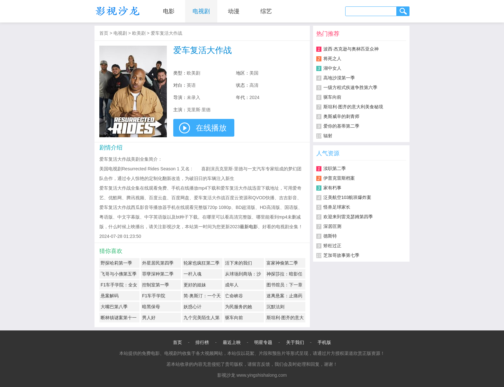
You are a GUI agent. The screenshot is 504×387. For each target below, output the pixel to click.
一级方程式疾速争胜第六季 (350, 87)
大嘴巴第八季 (114, 306)
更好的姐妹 (195, 284)
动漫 (233, 11)
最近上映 (232, 342)
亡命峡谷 (234, 295)
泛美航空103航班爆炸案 (347, 197)
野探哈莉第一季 (116, 263)
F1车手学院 (153, 295)
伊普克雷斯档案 (339, 178)
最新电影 (249, 226)
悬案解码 (110, 295)
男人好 (149, 317)
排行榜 (202, 342)
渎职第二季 (334, 168)
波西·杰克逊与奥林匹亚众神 (351, 48)
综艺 (266, 11)
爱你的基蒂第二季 (341, 126)
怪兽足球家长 (336, 207)
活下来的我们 (238, 263)
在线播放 (211, 127)
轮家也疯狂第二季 (202, 263)
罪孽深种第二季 (158, 273)
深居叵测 (332, 226)
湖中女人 (332, 68)
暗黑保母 (151, 306)
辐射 (327, 135)
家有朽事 (332, 187)
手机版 (324, 342)
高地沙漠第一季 (339, 77)
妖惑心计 (193, 306)
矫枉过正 (332, 245)
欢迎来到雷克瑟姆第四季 (348, 216)
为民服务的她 (238, 306)
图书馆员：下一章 (284, 284)
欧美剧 (139, 33)
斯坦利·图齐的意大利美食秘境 (353, 106)
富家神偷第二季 (282, 263)
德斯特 (330, 236)
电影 (169, 11)
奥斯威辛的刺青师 (341, 116)
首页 (103, 33)
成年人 (232, 284)
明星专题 (263, 342)
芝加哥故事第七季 (341, 255)
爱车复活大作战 (166, 33)
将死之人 (332, 58)
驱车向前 (234, 317)
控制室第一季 (155, 284)
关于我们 (295, 342)
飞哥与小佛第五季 (119, 273)
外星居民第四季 (158, 263)
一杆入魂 (193, 273)
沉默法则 (275, 306)
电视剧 (201, 11)
